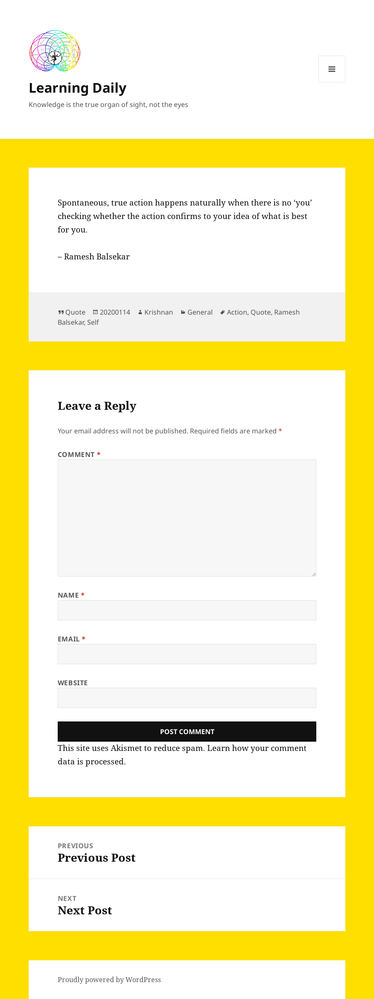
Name (71, 595)
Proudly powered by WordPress (109, 979)
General (200, 312)
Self (93, 322)
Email (72, 639)
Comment (79, 454)
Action (237, 312)
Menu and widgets (332, 82)
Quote (75, 312)
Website (73, 682)
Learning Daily (77, 87)
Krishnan (158, 312)
